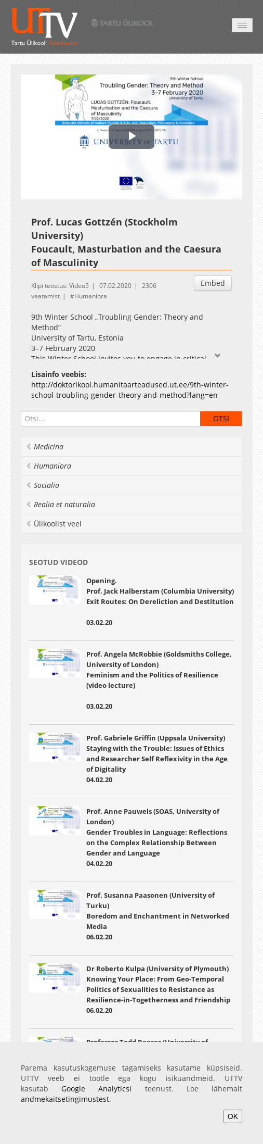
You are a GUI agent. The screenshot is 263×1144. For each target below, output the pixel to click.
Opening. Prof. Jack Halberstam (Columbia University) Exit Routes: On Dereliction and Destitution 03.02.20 (160, 601)
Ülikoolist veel (53, 524)
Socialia (42, 485)
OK (233, 1116)
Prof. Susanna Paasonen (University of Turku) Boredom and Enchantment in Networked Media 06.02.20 (157, 915)
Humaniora (90, 296)
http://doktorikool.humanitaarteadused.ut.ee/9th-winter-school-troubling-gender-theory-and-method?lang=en (130, 390)
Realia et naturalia (60, 504)
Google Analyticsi (96, 1088)
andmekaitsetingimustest (65, 1099)
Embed (213, 283)
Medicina (44, 446)
